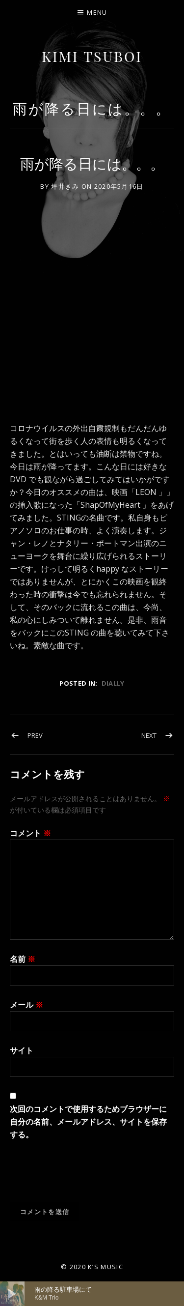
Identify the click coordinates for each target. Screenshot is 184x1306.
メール (26, 1004)
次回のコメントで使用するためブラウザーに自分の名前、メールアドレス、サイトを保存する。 (88, 1121)
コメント (30, 833)
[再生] (12, 1294)
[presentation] (84, 1178)
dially (113, 683)
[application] (92, 1293)
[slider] (104, 1293)
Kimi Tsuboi (92, 56)
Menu (97, 12)
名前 (22, 959)
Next (149, 735)
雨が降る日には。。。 (92, 108)
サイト (21, 1050)
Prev (35, 735)
